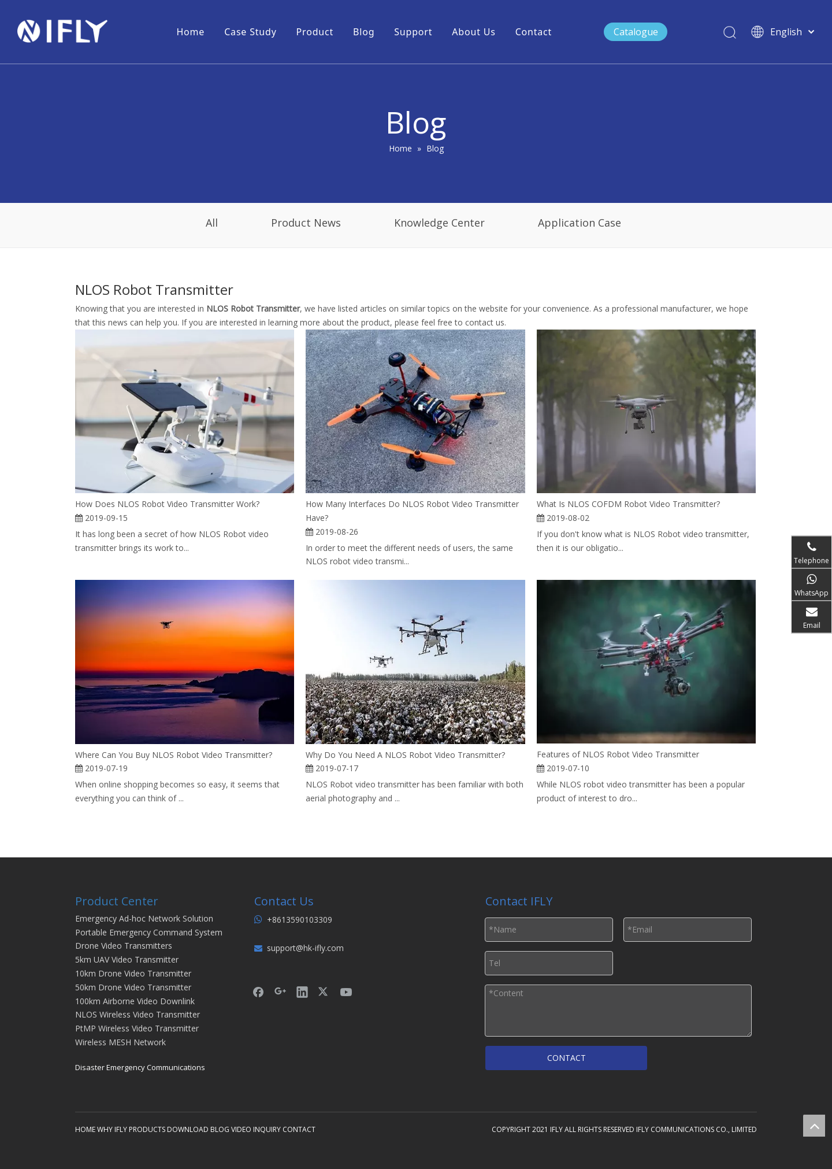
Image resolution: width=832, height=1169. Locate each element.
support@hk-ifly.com (305, 947)
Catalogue (636, 31)
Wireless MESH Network (120, 1042)
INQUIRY (267, 1129)
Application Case (579, 223)
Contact (533, 31)
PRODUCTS (147, 1129)
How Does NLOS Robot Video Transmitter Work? (167, 503)
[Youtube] (346, 991)
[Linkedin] (302, 991)
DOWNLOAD (188, 1129)
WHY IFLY (113, 1129)
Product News (306, 223)
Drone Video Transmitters (123, 945)
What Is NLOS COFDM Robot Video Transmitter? (628, 503)
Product (314, 31)
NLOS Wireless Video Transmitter (137, 1014)
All (212, 223)
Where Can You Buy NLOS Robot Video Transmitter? (173, 754)
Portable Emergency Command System (148, 932)
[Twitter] (324, 991)
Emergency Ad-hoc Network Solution (144, 918)
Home (190, 31)
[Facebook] (258, 991)
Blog (363, 31)
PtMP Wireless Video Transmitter (137, 1028)
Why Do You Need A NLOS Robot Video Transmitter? (405, 754)
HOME (85, 1129)
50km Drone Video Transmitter (133, 987)
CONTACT (566, 1057)
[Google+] (280, 991)
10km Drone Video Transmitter (133, 973)
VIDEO (241, 1129)
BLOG (219, 1129)
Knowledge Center (439, 223)
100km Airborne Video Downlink (135, 1001)
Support (413, 31)
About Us (473, 31)
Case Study (250, 31)
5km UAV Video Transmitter (127, 959)
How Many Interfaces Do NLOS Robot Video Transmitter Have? (412, 510)
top (814, 1126)
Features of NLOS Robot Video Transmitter (618, 754)
